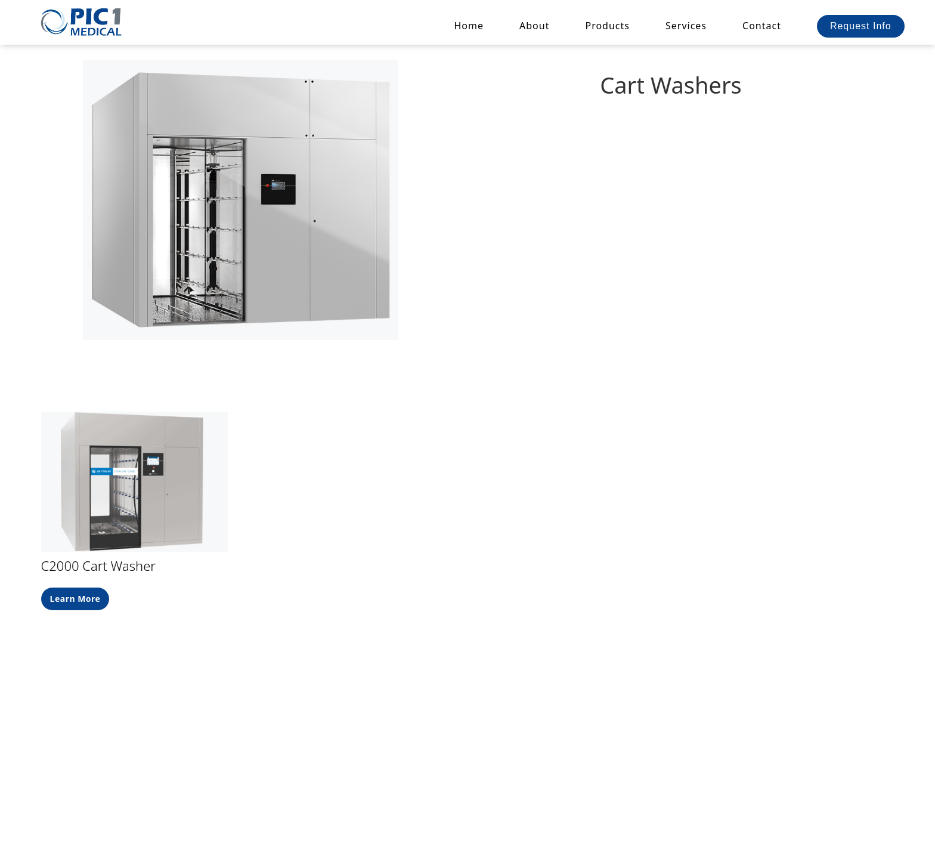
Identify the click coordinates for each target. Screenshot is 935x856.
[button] (607, 26)
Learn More (75, 598)
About (534, 25)
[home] (82, 21)
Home (469, 25)
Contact (761, 25)
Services (686, 25)
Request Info (860, 26)
